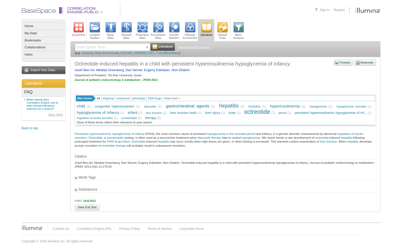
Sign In (324, 10)
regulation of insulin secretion (95, 117)
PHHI (110, 141)
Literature (33, 83)
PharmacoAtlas (142, 30)
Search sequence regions (194, 47)
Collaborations (35, 47)
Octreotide (95, 137)
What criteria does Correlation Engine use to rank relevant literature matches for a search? (42, 104)
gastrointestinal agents (187, 106)
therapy (150, 118)
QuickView (78, 29)
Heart (97, 53)
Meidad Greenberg (110, 70)
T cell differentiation (167, 53)
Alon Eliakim (180, 70)
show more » (172, 98)
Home (29, 26)
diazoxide (150, 106)
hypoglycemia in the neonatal (226, 133)
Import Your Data (43, 70)
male (232, 113)
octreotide (257, 111)
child (81, 106)
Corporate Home (191, 229)
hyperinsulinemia (285, 106)
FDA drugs (154, 98)
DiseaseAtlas (126, 30)
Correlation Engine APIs (94, 229)
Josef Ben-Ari (85, 70)
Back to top (30, 128)
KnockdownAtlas (158, 30)
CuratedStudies (94, 30)
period (282, 112)
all (98, 98)
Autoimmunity (111, 53)
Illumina (32, 227)
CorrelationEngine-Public (85, 10)
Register (339, 10)
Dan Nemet (134, 70)
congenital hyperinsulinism (114, 106)
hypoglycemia (318, 106)
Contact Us (61, 229)
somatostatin (129, 117)
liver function (154, 112)
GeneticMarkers (174, 30)
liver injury (212, 113)
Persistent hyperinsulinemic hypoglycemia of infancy (109, 133)
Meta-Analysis (238, 30)
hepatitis (229, 105)
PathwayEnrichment (190, 30)
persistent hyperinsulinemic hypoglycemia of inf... (331, 113)
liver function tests (183, 113)
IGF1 (151, 53)
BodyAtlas (110, 30)
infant (132, 112)
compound (122, 98)
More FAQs (55, 114)
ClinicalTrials (222, 30)
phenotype (138, 98)
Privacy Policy (129, 229)
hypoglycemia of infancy (98, 112)
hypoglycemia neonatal (351, 106)
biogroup (108, 98)
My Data (31, 33)
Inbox (29, 54)
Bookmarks (33, 40)
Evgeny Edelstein (157, 70)
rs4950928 (140, 53)
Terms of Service (159, 229)
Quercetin (126, 53)
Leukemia (87, 53)
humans (254, 106)
